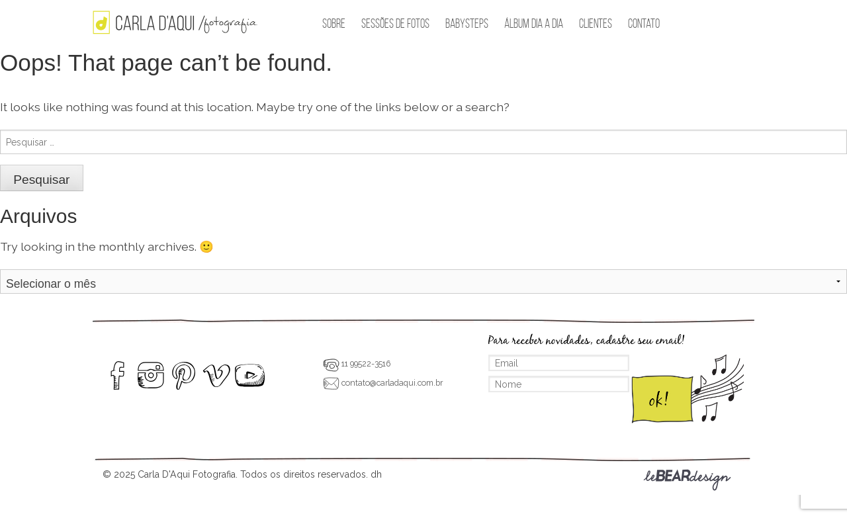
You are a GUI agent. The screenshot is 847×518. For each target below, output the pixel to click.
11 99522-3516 (356, 363)
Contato (644, 23)
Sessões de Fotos (395, 23)
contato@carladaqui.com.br (383, 383)
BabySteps (466, 23)
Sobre (333, 23)
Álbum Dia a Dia (533, 23)
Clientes (595, 23)
